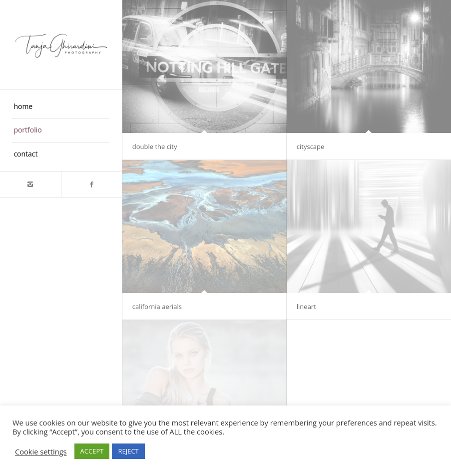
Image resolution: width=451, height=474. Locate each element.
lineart (306, 306)
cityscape (311, 146)
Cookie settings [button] (41, 451)
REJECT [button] (128, 451)
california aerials (157, 306)
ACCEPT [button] (92, 451)
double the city (154, 146)
